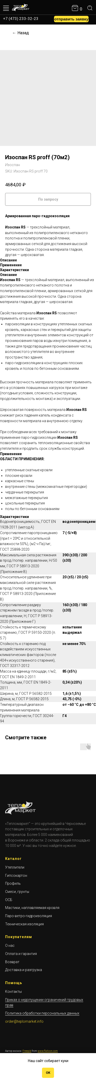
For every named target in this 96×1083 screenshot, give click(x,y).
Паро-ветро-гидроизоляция (28, 916)
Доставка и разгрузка (23, 970)
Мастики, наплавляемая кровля (32, 908)
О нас (10, 945)
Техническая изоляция (24, 924)
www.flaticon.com (48, 1051)
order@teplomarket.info (24, 1021)
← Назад (20, 32)
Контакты (13, 991)
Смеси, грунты (17, 892)
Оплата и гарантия (21, 954)
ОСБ (8, 900)
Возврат (12, 962)
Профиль (13, 883)
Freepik (27, 1051)
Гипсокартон (16, 875)
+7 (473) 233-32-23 (20, 18)
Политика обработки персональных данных (42, 1013)
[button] (71, 19)
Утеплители (14, 867)
